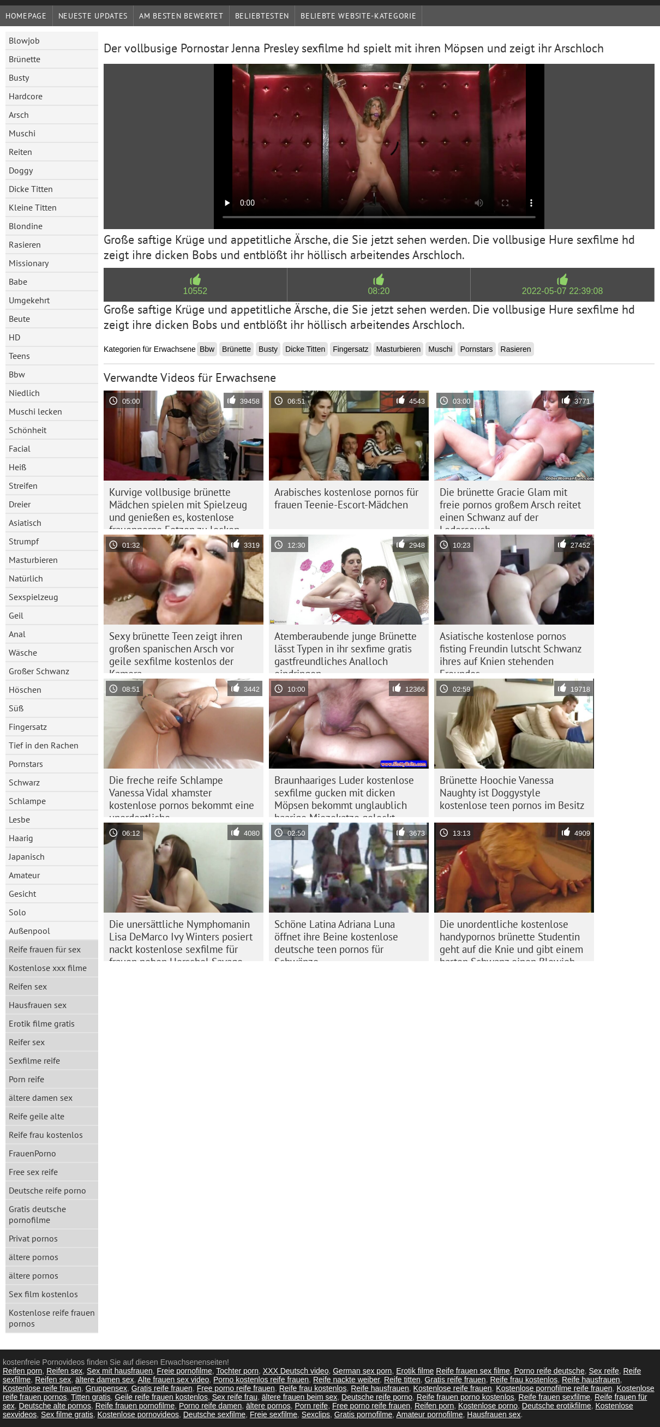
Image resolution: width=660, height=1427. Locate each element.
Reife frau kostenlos (46, 1134)
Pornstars (26, 763)
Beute (19, 318)
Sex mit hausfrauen (120, 1370)
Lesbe (19, 819)
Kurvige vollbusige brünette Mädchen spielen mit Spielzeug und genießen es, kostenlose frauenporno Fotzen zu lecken (178, 507)
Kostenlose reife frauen (42, 1388)
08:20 (378, 291)
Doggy (21, 170)
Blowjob (24, 40)
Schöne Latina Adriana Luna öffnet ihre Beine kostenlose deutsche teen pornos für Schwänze (336, 939)
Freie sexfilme (273, 1414)
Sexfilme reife (34, 1060)
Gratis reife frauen (455, 1379)
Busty (19, 77)
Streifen (23, 485)
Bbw (17, 374)
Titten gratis (91, 1397)
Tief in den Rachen (44, 745)
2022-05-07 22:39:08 (562, 291)
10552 (195, 291)
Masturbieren (33, 559)
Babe (18, 281)
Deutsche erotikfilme (556, 1405)
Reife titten (402, 1379)
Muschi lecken (35, 411)
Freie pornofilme (184, 1370)
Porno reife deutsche (549, 1370)
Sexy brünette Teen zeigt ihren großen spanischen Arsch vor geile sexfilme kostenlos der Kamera (175, 651)
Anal (17, 633)
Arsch (19, 114)
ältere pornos (33, 1256)
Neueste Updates (93, 16)
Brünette (24, 58)
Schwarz (24, 782)
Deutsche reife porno (47, 1190)
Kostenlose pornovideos (138, 1414)
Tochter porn (237, 1370)
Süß (16, 708)
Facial (20, 448)
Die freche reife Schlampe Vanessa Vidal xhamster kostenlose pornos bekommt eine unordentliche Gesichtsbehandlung (181, 795)
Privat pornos (33, 1238)
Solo (17, 912)
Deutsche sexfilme (214, 1414)
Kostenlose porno (488, 1405)
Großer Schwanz (39, 670)
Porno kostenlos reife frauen (261, 1379)
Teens (19, 355)
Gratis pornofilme (363, 1414)
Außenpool (29, 930)
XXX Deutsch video (296, 1370)
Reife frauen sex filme (472, 1370)
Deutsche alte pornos (55, 1405)
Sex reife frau (234, 1397)
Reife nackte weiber (346, 1379)
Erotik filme (415, 1370)
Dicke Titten (31, 188)
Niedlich (24, 392)
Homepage (26, 16)
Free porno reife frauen (236, 1388)
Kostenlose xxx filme (48, 967)
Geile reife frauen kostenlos (161, 1397)
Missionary (29, 262)
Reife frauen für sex (45, 949)
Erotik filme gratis (42, 1023)
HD (14, 337)
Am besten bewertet (181, 16)
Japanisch (27, 856)
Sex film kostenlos (43, 1293)
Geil (16, 615)
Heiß (17, 466)
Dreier (20, 504)
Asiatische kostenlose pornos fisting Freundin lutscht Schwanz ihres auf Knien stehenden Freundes (511, 651)
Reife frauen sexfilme (555, 1397)
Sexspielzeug (33, 596)
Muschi (22, 133)
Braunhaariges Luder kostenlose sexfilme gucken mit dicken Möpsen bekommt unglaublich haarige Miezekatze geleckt (344, 795)
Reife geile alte (36, 1116)
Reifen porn (22, 1370)
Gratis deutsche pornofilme (37, 1214)
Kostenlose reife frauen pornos (52, 1318)
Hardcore (26, 96)
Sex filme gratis (67, 1414)
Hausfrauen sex (38, 1004)
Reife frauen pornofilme (135, 1405)
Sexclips (316, 1414)
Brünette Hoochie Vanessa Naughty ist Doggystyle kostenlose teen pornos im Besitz (512, 793)
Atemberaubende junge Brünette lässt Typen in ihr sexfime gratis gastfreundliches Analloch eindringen (345, 651)
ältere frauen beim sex (300, 1397)
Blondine (26, 225)
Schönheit (27, 429)
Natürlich (26, 578)
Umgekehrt (29, 300)
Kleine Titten (33, 207)
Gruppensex (106, 1388)
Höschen (25, 689)
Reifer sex (27, 1041)
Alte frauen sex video (173, 1379)
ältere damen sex (41, 1097)
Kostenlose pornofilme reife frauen (554, 1388)
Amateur (24, 875)
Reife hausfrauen (591, 1379)
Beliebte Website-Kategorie (358, 16)
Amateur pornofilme (429, 1414)
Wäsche (23, 652)
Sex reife (604, 1370)
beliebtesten (262, 16)
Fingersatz (28, 726)
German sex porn (362, 1370)
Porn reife (26, 1079)
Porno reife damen (210, 1405)
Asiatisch (25, 522)
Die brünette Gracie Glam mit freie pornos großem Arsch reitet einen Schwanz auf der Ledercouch (510, 507)
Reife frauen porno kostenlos (465, 1397)
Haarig (21, 837)
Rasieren (25, 244)
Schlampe (27, 800)
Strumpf (24, 541)
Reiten (20, 151)
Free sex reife (33, 1171)
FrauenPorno (32, 1153)
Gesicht (22, 893)
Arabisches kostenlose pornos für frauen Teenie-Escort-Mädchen (346, 498)
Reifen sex (28, 986)
